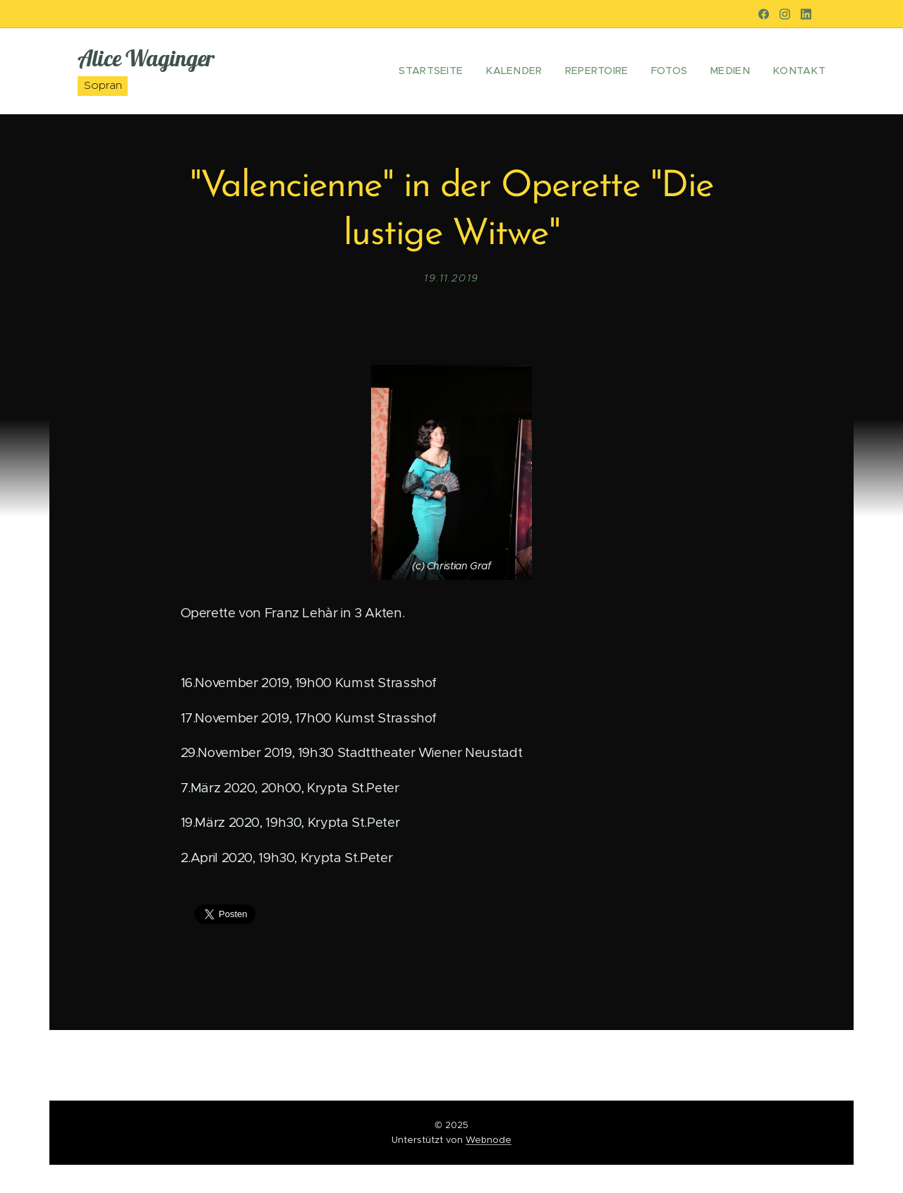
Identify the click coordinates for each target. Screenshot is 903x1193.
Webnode (488, 1140)
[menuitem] (460, 71)
